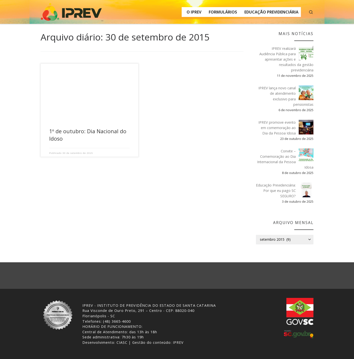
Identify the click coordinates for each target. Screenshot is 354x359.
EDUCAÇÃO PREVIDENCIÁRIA (271, 12)
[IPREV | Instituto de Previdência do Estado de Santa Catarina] (71, 11)
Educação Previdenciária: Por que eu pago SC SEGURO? (276, 190)
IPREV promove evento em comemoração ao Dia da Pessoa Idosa (277, 127)
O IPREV (194, 12)
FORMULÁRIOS (223, 12)
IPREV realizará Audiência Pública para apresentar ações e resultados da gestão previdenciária (286, 59)
